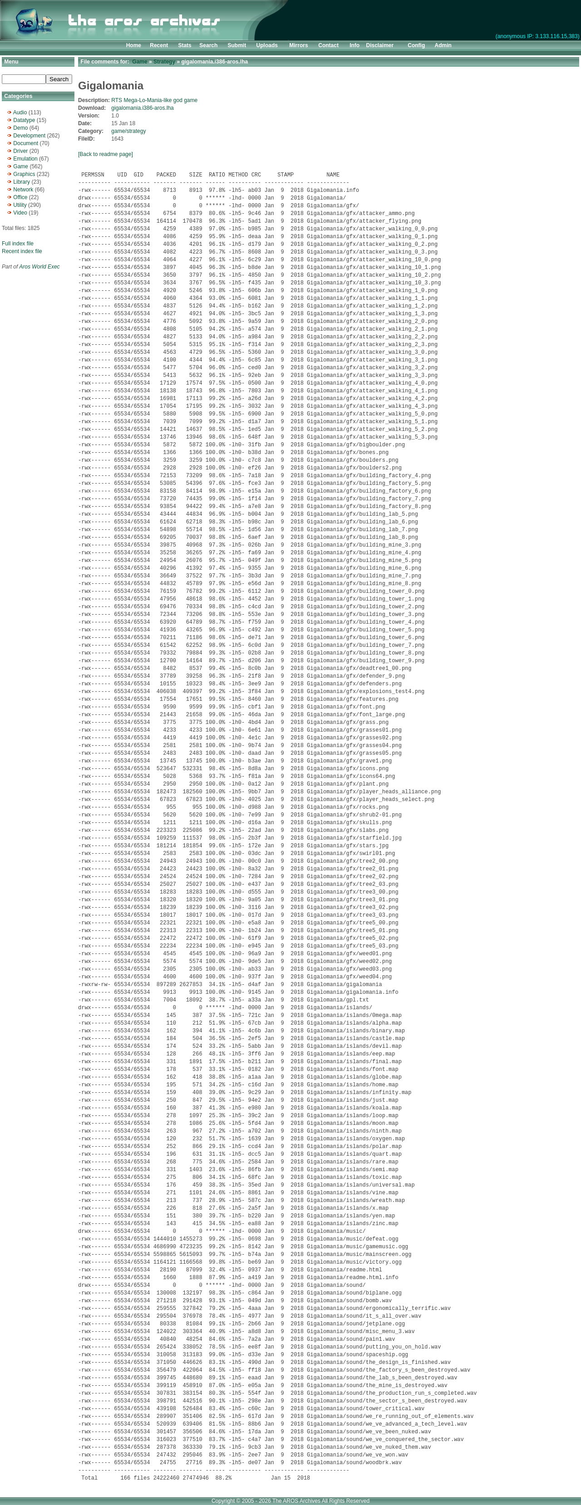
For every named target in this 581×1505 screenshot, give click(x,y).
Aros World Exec (39, 267)
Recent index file (22, 251)
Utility (19, 205)
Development (29, 135)
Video (20, 213)
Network (23, 189)
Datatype (24, 120)
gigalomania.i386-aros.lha (142, 108)
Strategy (164, 62)
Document (25, 143)
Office (20, 197)
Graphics (24, 174)
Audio (20, 112)
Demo (20, 128)
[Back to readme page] (105, 154)
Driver (20, 151)
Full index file (18, 243)
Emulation (25, 159)
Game (20, 166)
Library (21, 182)
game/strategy (128, 131)
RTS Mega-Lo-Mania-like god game (154, 100)
